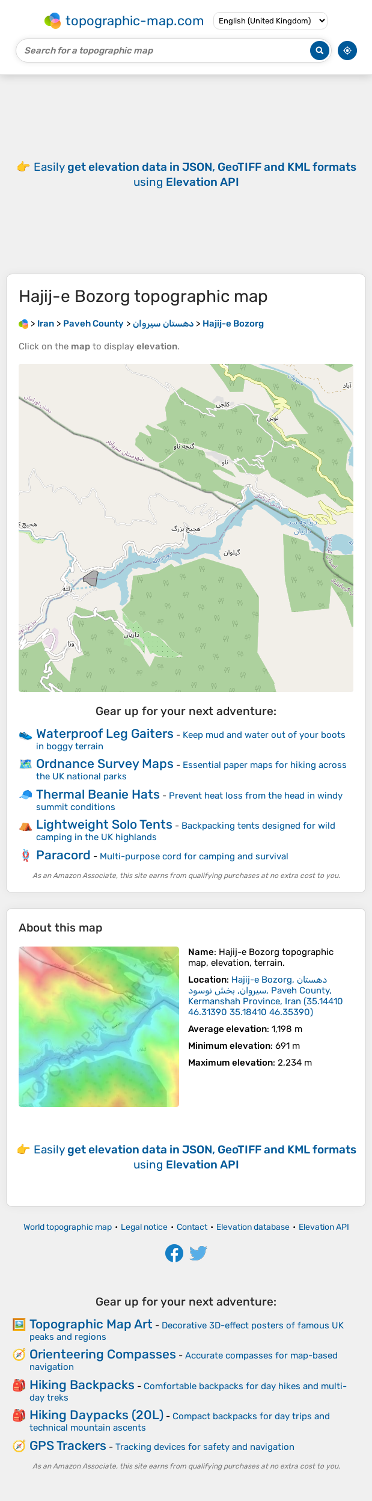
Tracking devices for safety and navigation (204, 1446)
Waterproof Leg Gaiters (105, 733)
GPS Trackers (67, 1445)
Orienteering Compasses (102, 1353)
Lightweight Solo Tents (104, 824)
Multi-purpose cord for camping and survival (194, 856)
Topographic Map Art (91, 1323)
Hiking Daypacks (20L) (96, 1414)
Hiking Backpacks (82, 1384)
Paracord (63, 854)
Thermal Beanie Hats (98, 794)
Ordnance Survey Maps (105, 763)
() (265, 996)
